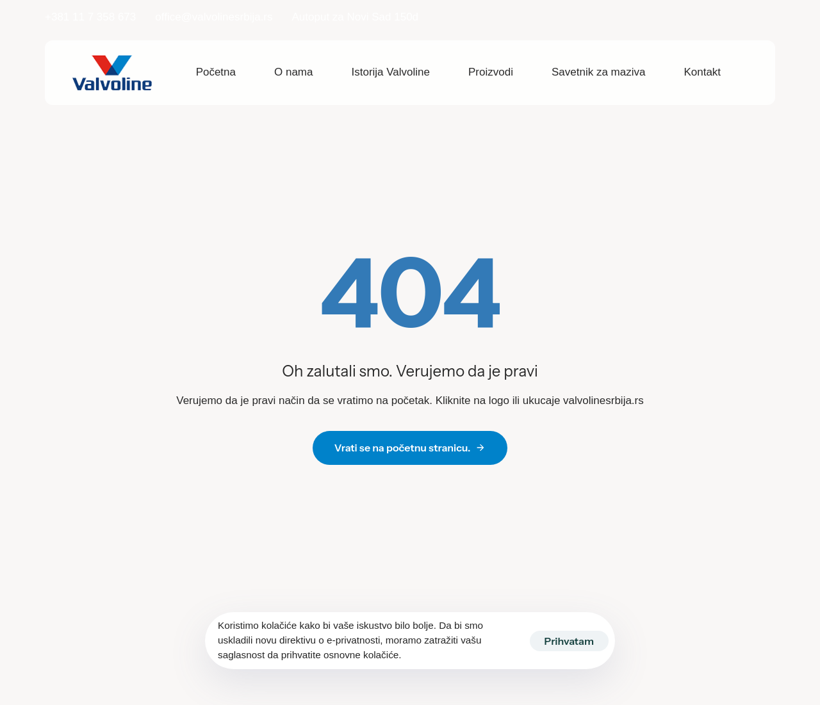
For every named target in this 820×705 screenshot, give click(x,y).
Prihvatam (569, 641)
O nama (293, 72)
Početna (216, 72)
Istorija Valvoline (391, 72)
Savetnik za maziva (598, 72)
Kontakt (702, 72)
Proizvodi (490, 72)
